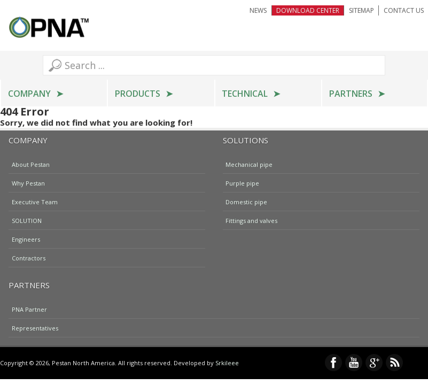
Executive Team (35, 201)
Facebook (333, 362)
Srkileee (227, 363)
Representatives (35, 328)
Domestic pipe (246, 201)
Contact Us (404, 10)
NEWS (258, 10)
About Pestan (31, 164)
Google (374, 362)
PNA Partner (29, 309)
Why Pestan (28, 183)
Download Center (307, 10)
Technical (245, 93)
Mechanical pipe (249, 164)
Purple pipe (242, 183)
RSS (394, 362)
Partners (350, 93)
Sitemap (361, 10)
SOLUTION (27, 220)
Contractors (28, 257)
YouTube (353, 362)
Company (29, 93)
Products (137, 93)
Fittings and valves (251, 220)
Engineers (26, 239)
